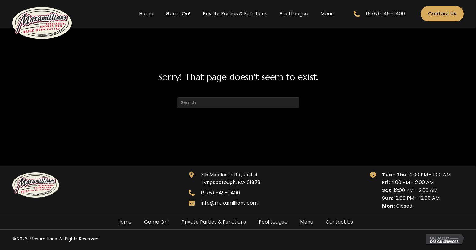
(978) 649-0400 (385, 13)
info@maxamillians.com (229, 202)
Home (124, 222)
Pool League (273, 222)
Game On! (156, 222)
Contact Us (339, 222)
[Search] (238, 102)
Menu (306, 222)
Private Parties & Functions (214, 222)
